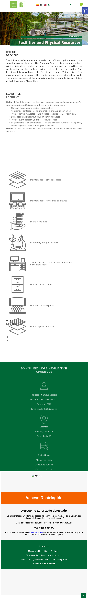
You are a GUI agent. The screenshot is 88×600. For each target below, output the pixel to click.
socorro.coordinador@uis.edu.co (21, 105)
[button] (85, 10)
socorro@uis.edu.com (65, 102)
